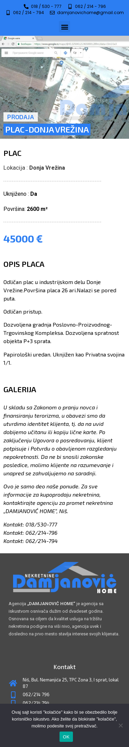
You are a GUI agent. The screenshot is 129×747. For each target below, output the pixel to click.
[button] (64, 26)
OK (66, 736)
